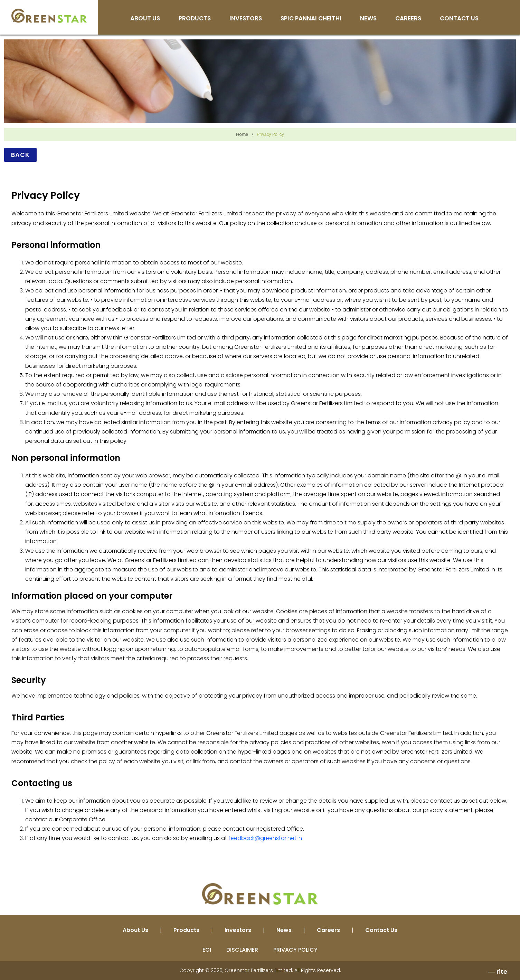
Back (20, 154)
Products (195, 19)
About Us (145, 19)
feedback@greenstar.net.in (265, 838)
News (368, 19)
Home (242, 134)
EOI (206, 950)
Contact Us (459, 19)
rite (502, 971)
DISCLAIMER (242, 950)
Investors (245, 19)
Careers (408, 19)
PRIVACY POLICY (295, 950)
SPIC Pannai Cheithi (311, 19)
